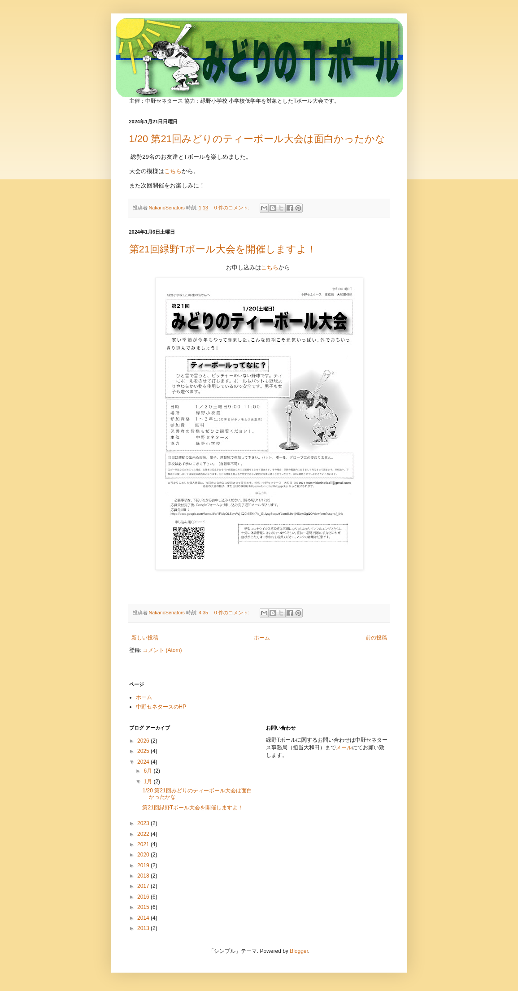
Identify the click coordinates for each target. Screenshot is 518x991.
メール (344, 747)
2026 (144, 741)
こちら (173, 171)
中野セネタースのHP (161, 707)
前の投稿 (376, 638)
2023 (144, 823)
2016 (144, 897)
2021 (144, 844)
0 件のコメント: (232, 207)
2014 (144, 918)
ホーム (262, 638)
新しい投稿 (144, 638)
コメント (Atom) (162, 650)
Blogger (299, 951)
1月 (148, 781)
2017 (144, 886)
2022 (144, 834)
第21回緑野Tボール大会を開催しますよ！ (223, 249)
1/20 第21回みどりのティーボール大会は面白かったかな (257, 138)
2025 (144, 751)
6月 (148, 771)
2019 (144, 865)
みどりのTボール (233, 45)
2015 (144, 907)
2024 (144, 762)
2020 (144, 855)
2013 (144, 928)
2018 (144, 876)
